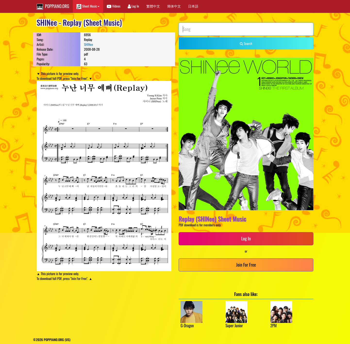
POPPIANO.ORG (53, 6)
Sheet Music (88, 6)
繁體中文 (153, 5)
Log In (133, 5)
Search (246, 43)
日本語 (193, 5)
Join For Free (246, 265)
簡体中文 (174, 5)
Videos (113, 5)
